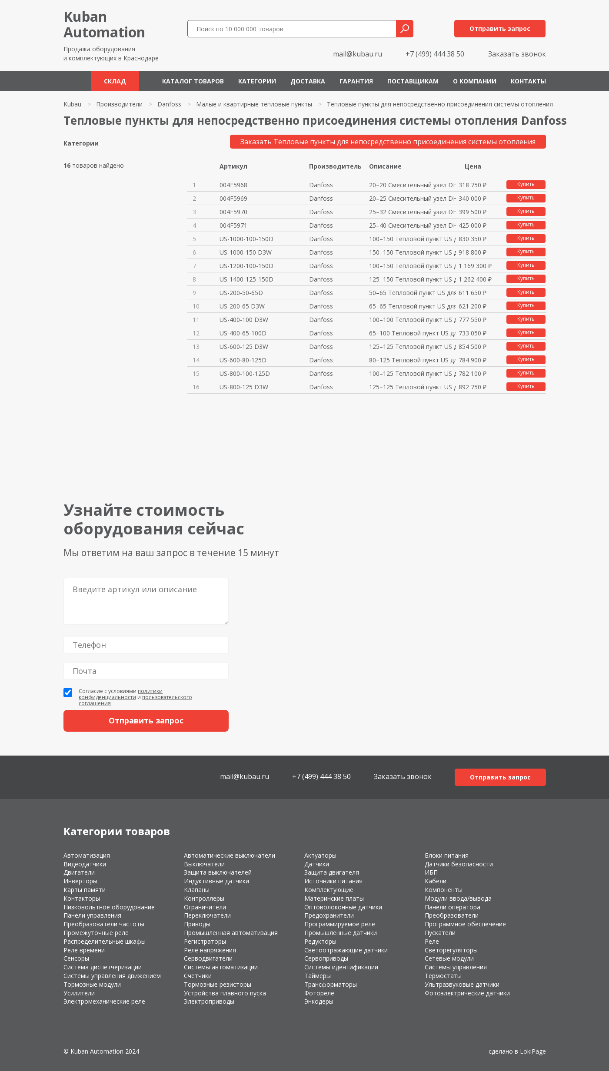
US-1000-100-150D (246, 239)
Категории (257, 81)
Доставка (307, 81)
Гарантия (356, 81)
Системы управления (456, 967)
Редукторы (320, 941)
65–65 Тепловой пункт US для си (412, 306)
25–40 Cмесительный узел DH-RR (412, 225)
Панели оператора (452, 907)
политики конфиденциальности (121, 694)
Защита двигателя (331, 872)
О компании (474, 81)
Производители (119, 104)
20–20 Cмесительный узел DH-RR (412, 185)
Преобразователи (452, 915)
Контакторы (81, 898)
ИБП (431, 872)
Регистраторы (205, 941)
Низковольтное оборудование (109, 907)
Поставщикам (413, 81)
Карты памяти (84, 889)
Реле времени (84, 950)
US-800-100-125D (245, 373)
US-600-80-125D (243, 360)
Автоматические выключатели (229, 855)
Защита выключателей (218, 872)
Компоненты (444, 889)
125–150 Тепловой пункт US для (412, 279)
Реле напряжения (210, 950)
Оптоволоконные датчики (343, 907)
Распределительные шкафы (104, 941)
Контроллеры (204, 898)
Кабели (435, 881)
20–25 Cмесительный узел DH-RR (412, 198)
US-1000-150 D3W (246, 252)
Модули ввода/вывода (458, 898)
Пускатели (440, 932)
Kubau (72, 104)
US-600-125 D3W (244, 346)
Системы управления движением (112, 976)
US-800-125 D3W (244, 387)
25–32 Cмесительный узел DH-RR (412, 212)
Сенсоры (76, 958)
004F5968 (233, 185)
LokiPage (533, 1051)
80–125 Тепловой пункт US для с (412, 360)
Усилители (79, 993)
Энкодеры (318, 1001)
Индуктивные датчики (216, 881)
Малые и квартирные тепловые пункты (254, 104)
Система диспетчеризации (102, 967)
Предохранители (329, 915)
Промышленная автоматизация (231, 932)
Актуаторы (320, 855)
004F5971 (233, 225)
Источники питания (333, 881)
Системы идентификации (341, 967)
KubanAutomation (104, 24)
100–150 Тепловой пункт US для (412, 239)
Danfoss (169, 104)
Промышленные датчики (340, 932)
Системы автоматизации (221, 967)
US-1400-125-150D (246, 279)
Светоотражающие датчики (346, 950)
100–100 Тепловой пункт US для (412, 319)
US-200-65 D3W (242, 306)
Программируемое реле (339, 924)
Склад (115, 81)
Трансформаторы (330, 984)
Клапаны (197, 889)
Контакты (528, 81)
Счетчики (198, 976)
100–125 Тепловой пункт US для (412, 373)
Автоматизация (86, 855)
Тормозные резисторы (217, 984)
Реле (432, 941)
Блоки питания (447, 855)
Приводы (197, 924)
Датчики (316, 864)
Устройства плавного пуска (225, 993)
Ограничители (205, 907)
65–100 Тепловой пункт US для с (412, 333)
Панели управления (92, 915)
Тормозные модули (92, 984)
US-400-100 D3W (244, 319)
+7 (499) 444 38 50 (435, 54)
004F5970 (233, 212)
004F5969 (233, 198)
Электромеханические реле (104, 1001)
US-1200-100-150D (246, 266)
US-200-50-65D (241, 292)
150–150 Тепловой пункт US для (412, 252)
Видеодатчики (84, 864)
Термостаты (443, 976)
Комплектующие (328, 889)
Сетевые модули (449, 958)
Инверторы (80, 881)
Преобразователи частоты (103, 924)
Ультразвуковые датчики (462, 984)
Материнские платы (334, 898)
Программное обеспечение (465, 924)
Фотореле (319, 993)
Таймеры (317, 976)
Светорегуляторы (451, 950)
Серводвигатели (208, 958)
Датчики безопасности (459, 864)
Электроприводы (209, 1001)
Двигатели (79, 872)
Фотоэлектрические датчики (467, 993)
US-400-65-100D (243, 333)
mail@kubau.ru (357, 54)
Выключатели (204, 864)
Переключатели (207, 915)
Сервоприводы (326, 958)
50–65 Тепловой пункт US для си (412, 292)
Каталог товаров (193, 81)
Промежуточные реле (96, 932)
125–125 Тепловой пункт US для (412, 346)
